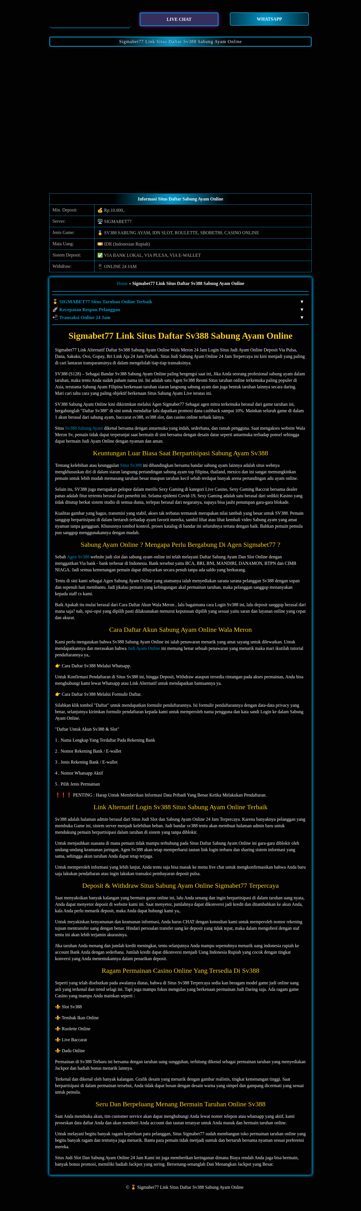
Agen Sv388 (78, 556)
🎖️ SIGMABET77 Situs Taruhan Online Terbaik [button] (177, 302)
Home (122, 283)
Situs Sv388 (131, 465)
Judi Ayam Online (144, 648)
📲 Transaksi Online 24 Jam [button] (177, 318)
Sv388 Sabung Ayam (84, 428)
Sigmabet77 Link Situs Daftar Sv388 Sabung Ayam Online (180, 41)
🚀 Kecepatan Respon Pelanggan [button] (177, 310)
